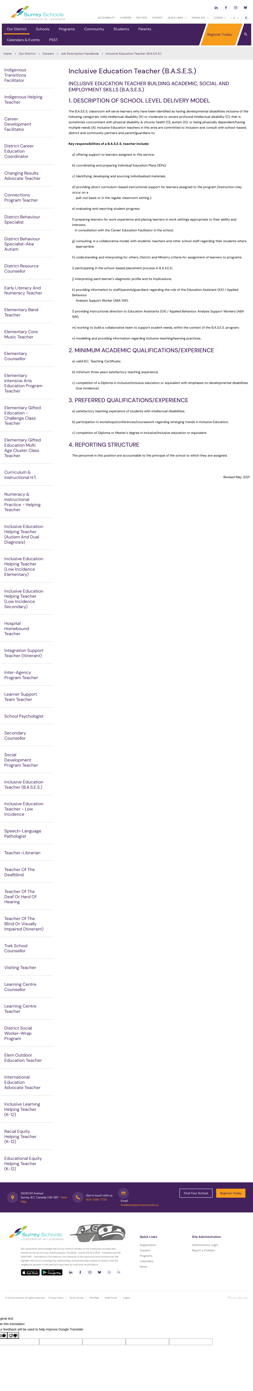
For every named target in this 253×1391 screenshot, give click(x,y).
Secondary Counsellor (15, 735)
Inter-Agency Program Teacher (21, 675)
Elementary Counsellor (15, 356)
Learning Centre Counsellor (20, 986)
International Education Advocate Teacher (22, 1082)
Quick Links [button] (177, 17)
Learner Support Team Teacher (20, 696)
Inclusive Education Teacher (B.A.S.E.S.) (23, 784)
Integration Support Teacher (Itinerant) (23, 653)
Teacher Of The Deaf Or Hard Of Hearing (20, 897)
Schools (42, 29)
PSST (53, 39)
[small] (231, 18)
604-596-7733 (96, 1199)
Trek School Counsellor (15, 948)
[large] (237, 18)
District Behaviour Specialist (22, 219)
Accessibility (106, 17)
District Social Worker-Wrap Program (18, 1033)
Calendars (146, 1261)
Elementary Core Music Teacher (21, 334)
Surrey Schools (16, 1297)
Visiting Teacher (20, 967)
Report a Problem (203, 1250)
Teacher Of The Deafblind (19, 872)
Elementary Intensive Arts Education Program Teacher (23, 383)
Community (94, 29)
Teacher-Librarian (22, 853)
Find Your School (196, 1193)
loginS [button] (219, 17)
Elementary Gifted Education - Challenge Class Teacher (22, 415)
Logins (126, 1297)
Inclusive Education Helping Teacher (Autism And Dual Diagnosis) (23, 534)
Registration (148, 1245)
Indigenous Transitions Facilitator (15, 75)
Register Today (219, 34)
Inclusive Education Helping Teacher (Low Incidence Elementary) (23, 566)
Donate (157, 17)
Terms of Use (76, 1297)
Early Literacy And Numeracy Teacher (23, 290)
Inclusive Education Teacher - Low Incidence (23, 809)
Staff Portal (111, 1297)
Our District (17, 29)
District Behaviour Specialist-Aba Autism (22, 244)
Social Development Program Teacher (21, 760)
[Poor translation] (13, 1335)
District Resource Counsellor (21, 268)
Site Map (94, 1297)
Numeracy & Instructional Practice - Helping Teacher (22, 501)
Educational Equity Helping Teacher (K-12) (23, 1164)
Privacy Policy (56, 1297)
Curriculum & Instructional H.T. (20, 474)
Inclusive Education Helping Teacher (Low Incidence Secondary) (23, 598)
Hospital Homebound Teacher (16, 629)
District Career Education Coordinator (19, 151)
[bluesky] (245, 8)
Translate (199, 17)
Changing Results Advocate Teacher (22, 175)
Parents (144, 29)
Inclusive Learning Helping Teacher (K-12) (22, 1109)
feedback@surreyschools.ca (139, 1205)
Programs (67, 29)
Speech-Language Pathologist (22, 833)
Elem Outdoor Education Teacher (23, 1057)
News (143, 1266)
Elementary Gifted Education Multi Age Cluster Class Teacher (22, 447)
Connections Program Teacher (21, 197)
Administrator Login (205, 1245)
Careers (125, 17)
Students (121, 29)
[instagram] (236, 8)
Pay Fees (141, 17)
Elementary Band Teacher (21, 312)
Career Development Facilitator (17, 124)
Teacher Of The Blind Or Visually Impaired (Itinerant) (23, 924)
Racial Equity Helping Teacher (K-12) (20, 1136)
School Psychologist (23, 716)
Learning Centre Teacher (20, 1008)
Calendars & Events (23, 39)
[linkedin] (216, 8)
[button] (245, 34)
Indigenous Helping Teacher (23, 99)
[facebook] (226, 8)
